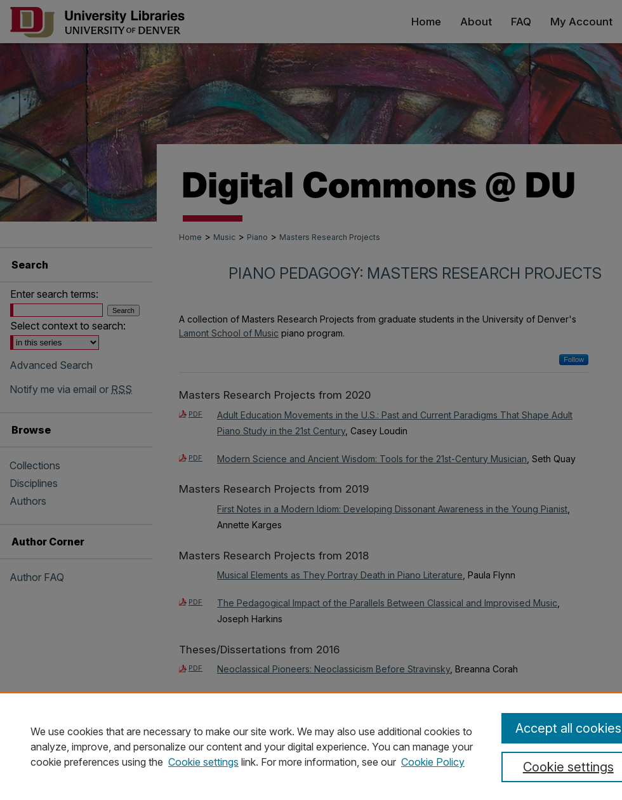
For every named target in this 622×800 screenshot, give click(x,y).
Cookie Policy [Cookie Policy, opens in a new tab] (433, 762)
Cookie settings (203, 762)
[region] (311, 746)
